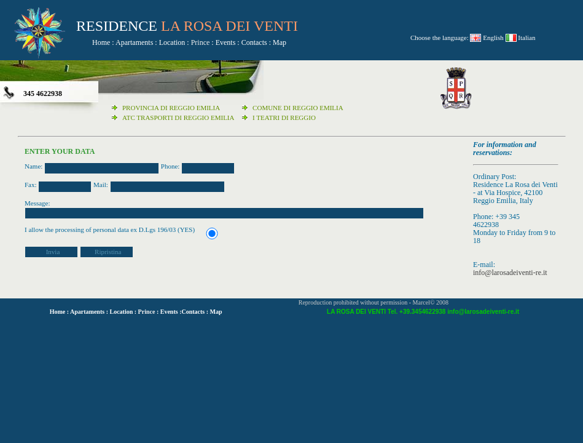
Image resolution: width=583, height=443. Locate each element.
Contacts (254, 42)
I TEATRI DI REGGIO (284, 117)
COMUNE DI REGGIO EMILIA (297, 107)
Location (172, 42)
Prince (200, 42)
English (493, 37)
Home (101, 42)
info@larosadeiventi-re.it (510, 272)
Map (279, 42)
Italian (526, 37)
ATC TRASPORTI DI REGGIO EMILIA (178, 117)
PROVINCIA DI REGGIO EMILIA (171, 107)
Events (226, 42)
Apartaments (134, 42)
